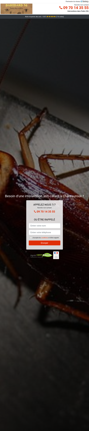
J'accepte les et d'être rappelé (45, 238)
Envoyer (44, 243)
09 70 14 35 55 (74, 8)
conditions (44, 238)
